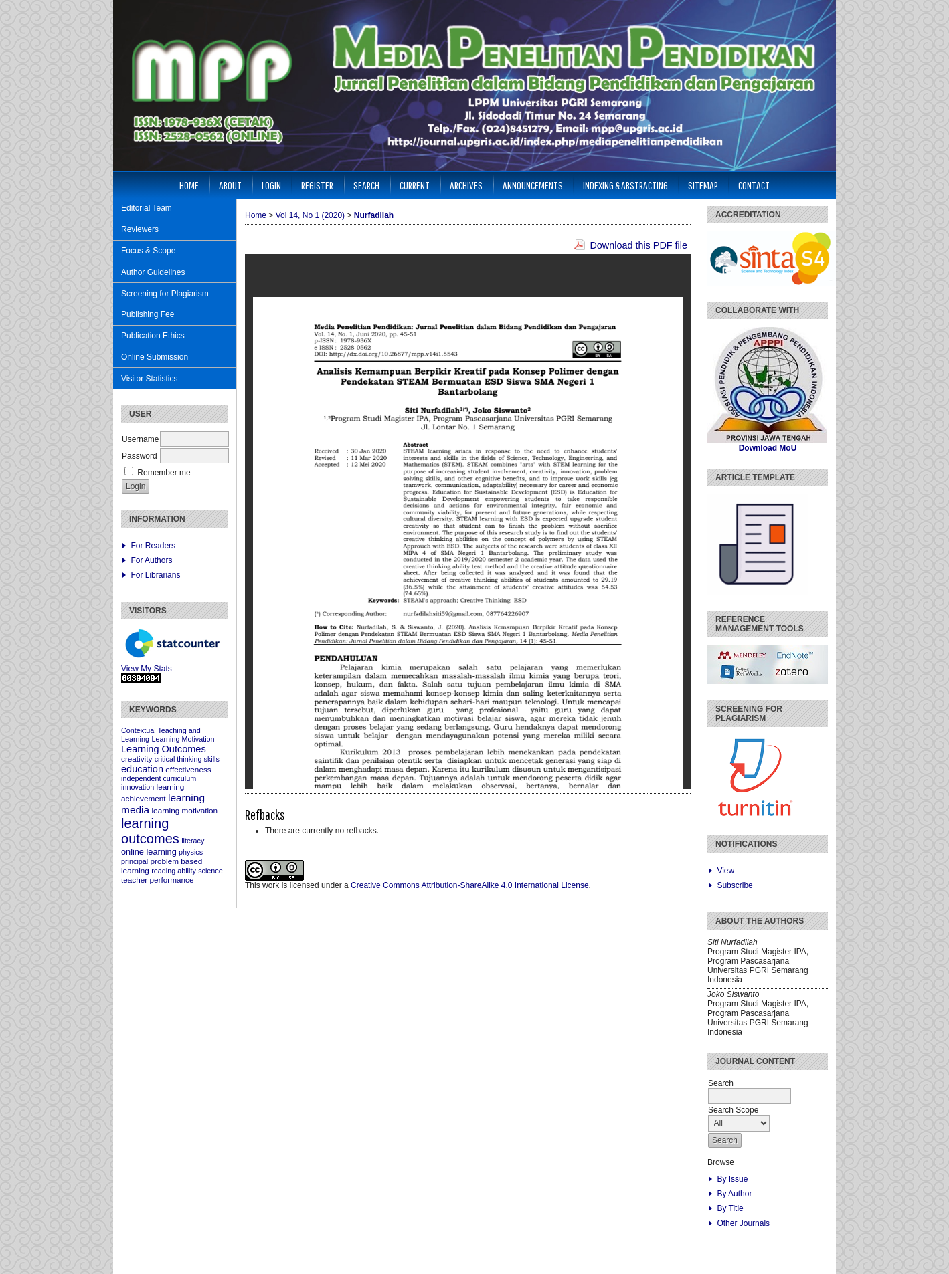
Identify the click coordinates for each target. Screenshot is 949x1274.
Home (189, 185)
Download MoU (768, 448)
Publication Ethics (153, 335)
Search (366, 185)
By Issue (732, 1179)
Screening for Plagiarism (165, 293)
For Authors (151, 560)
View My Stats (146, 668)
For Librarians (155, 575)
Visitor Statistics (149, 378)
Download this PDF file (638, 245)
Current (415, 185)
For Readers (153, 545)
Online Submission (154, 357)
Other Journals (743, 1223)
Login (271, 185)
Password (139, 456)
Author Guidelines (153, 272)
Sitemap (703, 185)
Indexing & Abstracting (625, 185)
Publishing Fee (147, 314)
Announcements (533, 185)
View (725, 870)
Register (317, 185)
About (230, 185)
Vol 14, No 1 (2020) (310, 215)
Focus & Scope (148, 250)
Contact (754, 185)
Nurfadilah (374, 215)
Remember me (163, 472)
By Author (734, 1193)
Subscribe (734, 885)
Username (140, 439)
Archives (466, 185)
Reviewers (140, 229)
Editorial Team (146, 208)
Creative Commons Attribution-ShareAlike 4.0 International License (470, 885)
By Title (730, 1208)
